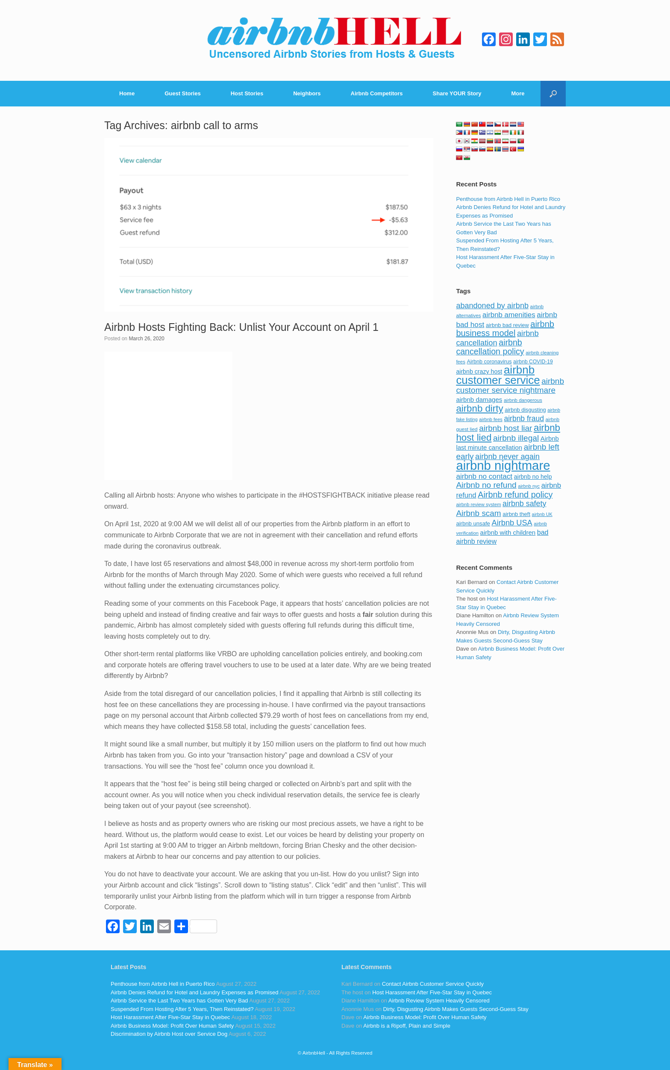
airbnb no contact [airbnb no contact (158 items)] (484, 476)
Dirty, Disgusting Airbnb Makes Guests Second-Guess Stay (456, 1009)
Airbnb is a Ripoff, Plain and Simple (406, 1026)
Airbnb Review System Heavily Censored (439, 1000)
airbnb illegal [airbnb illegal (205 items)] (516, 437)
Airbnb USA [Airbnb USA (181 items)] (512, 522)
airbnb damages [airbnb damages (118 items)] (479, 399)
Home (127, 93)
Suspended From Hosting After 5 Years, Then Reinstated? (182, 1009)
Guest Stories (183, 93)
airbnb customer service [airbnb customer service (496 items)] (498, 374)
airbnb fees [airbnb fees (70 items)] (490, 419)
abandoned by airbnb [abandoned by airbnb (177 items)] (492, 305)
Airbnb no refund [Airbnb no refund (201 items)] (486, 484)
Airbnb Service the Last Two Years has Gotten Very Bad (179, 1000)
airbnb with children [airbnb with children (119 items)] (508, 532)
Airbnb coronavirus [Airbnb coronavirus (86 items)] (489, 362)
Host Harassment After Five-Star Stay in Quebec (170, 1017)
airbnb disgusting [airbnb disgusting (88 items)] (525, 410)
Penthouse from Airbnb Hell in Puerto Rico (508, 199)
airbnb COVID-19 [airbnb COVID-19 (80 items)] (533, 362)
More (518, 93)
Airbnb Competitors (377, 93)
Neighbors (306, 93)
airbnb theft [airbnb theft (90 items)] (516, 514)
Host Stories (247, 93)
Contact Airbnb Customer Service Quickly (433, 984)
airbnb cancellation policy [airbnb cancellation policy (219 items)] (490, 347)
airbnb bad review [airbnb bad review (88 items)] (507, 325)
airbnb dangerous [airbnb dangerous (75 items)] (523, 400)
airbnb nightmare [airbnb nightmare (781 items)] (503, 465)
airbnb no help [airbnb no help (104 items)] (533, 476)
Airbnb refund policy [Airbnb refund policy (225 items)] (515, 494)
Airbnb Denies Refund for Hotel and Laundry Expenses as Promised (194, 992)
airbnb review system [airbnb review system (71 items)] (478, 504)
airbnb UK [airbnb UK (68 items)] (542, 514)
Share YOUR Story (457, 93)
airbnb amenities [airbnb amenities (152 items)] (508, 315)
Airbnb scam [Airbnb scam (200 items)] (478, 513)
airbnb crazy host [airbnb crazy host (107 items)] (479, 371)
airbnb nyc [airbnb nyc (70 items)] (529, 486)
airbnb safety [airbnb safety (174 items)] (524, 503)
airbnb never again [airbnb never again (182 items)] (507, 456)
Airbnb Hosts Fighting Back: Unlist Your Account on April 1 (241, 327)
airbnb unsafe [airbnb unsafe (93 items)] (473, 523)
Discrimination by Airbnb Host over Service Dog (169, 1034)
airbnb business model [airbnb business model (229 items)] (505, 328)
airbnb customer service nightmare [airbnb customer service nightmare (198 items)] (510, 386)
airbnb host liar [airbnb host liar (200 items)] (505, 428)
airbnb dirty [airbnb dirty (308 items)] (479, 408)
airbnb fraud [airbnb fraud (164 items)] (524, 418)
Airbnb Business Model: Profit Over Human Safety (172, 1026)
